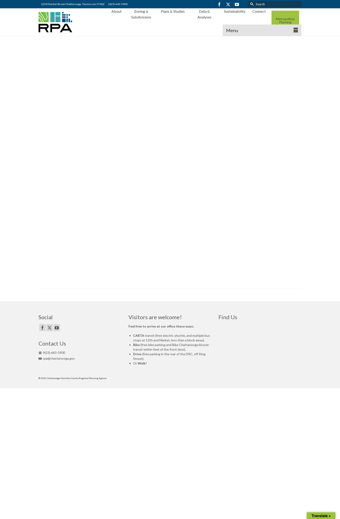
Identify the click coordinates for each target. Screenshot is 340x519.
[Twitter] (228, 4)
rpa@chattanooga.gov (57, 358)
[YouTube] (237, 4)
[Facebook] (219, 4)
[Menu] (262, 30)
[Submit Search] (251, 4)
